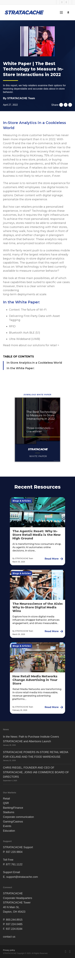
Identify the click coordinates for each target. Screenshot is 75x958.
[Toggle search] (68, 12)
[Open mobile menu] (61, 12)
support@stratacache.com (22, 876)
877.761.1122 (14, 864)
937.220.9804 (14, 851)
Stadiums (8, 812)
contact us (9, 936)
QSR (6, 803)
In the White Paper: (20, 368)
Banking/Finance (13, 807)
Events (7, 826)
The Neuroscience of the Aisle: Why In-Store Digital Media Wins (37, 607)
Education (9, 830)
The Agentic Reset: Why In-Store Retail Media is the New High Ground (36, 534)
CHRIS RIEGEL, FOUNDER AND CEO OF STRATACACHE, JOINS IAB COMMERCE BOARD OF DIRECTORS (36, 772)
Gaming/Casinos (13, 821)
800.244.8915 (14, 919)
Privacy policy (9, 950)
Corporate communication (18, 816)
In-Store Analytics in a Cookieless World (34, 362)
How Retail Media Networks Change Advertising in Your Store (34, 679)
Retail (6, 798)
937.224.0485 (14, 924)
